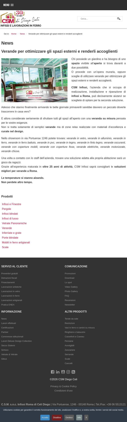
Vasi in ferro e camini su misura (80, 327)
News (4, 318)
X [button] (86, 417)
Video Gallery (71, 287)
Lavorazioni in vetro (10, 291)
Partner (4, 332)
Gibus (4, 359)
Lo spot (68, 282)
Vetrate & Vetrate (9, 354)
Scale (5, 247)
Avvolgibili (69, 345)
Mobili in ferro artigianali (16, 242)
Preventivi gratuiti (9, 273)
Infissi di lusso (10, 218)
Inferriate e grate (11, 232)
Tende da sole (71, 318)
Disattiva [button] (57, 417)
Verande (7, 228)
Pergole (6, 209)
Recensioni (70, 300)
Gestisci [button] (69, 417)
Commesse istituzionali (12, 336)
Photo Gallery (71, 291)
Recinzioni (70, 323)
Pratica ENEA (7, 304)
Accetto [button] (45, 417)
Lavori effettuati (8, 323)
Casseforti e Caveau (74, 336)
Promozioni (70, 273)
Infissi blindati (10, 213)
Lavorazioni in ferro (10, 296)
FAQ (67, 296)
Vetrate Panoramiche (14, 223)
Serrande (69, 354)
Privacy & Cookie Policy (63, 386)
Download (69, 278)
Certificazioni (7, 327)
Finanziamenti (8, 282)
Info (79, 417)
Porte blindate (10, 237)
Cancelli (68, 363)
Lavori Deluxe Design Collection (16, 341)
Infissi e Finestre (11, 204)
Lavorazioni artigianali (11, 300)
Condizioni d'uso (63, 390)
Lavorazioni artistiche (11, 287)
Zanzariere (70, 350)
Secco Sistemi (8, 345)
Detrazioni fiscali (9, 278)
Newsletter (70, 304)
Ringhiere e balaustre (75, 332)
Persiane (69, 341)
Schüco (4, 350)
